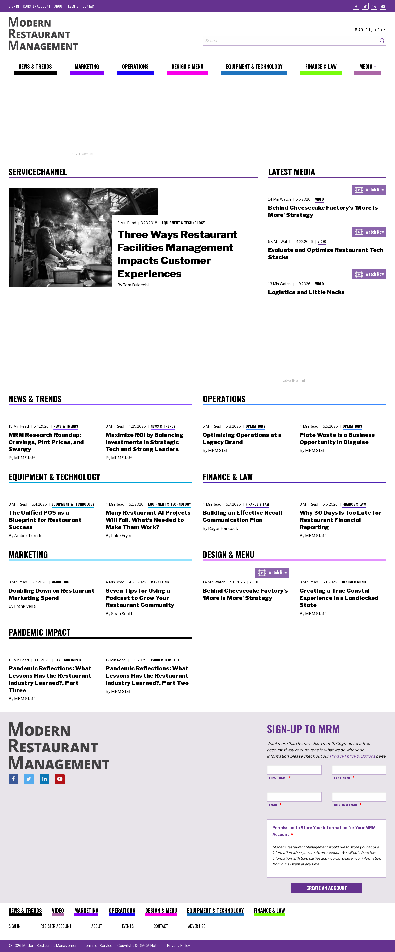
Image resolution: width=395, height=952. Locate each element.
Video (319, 199)
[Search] (382, 41)
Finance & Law (257, 504)
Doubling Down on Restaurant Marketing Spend (52, 594)
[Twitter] (365, 6)
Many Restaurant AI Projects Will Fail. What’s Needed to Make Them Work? (148, 520)
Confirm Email (346, 804)
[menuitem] (14, 6)
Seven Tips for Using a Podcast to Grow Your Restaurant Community (140, 598)
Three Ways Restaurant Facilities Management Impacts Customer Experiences (177, 254)
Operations (255, 426)
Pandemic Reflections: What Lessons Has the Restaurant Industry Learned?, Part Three (50, 679)
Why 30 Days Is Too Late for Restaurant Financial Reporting (340, 520)
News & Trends (65, 426)
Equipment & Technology (183, 222)
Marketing (60, 581)
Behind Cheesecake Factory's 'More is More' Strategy (245, 594)
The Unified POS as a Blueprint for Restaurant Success (45, 520)
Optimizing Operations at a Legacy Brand (242, 438)
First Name (278, 777)
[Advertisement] (197, 116)
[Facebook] (356, 6)
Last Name (342, 777)
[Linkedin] (374, 6)
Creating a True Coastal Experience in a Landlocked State (339, 598)
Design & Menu (354, 581)
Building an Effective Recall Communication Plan (242, 516)
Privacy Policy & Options (352, 756)
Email (273, 804)
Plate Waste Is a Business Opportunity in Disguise (337, 438)
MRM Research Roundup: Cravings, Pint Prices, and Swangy (46, 442)
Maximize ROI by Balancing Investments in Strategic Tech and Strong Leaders (144, 442)
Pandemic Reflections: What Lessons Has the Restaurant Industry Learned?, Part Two (147, 676)
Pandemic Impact (68, 659)
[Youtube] (383, 6)
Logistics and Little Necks (306, 292)
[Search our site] (290, 41)
